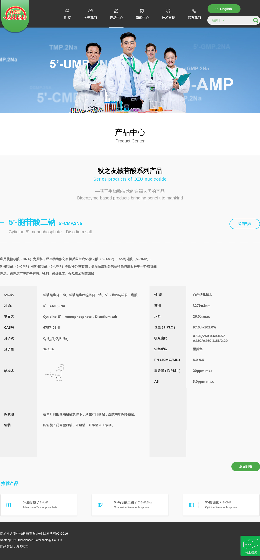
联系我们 (194, 14)
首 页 (67, 14)
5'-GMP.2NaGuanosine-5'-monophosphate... (133, 504)
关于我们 (90, 14)
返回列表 (244, 224)
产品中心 (116, 14)
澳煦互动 (22, 546)
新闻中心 (142, 14)
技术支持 (168, 14)
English (226, 9)
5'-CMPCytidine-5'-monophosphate (221, 504)
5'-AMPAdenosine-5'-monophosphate (40, 504)
